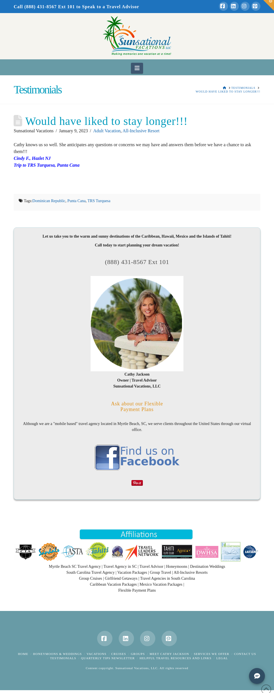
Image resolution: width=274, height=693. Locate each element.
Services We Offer (211, 654)
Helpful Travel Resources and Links (175, 658)
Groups (138, 654)
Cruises (118, 654)
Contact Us (245, 654)
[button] (137, 68)
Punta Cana (76, 201)
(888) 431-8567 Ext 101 (137, 261)
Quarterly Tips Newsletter (108, 658)
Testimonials (63, 658)
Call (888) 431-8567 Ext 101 (44, 6)
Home (23, 654)
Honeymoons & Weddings (57, 654)
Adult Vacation (106, 130)
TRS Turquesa (98, 201)
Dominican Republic (48, 201)
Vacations (96, 654)
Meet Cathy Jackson (169, 654)
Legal (222, 658)
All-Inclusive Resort (141, 130)
